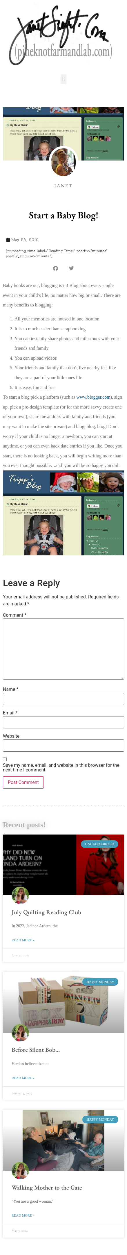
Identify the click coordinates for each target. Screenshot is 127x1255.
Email (10, 713)
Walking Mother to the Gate (47, 1187)
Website (11, 736)
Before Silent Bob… (36, 1049)
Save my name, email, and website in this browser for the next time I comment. (61, 767)
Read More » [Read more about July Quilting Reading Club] (23, 940)
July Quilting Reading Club (46, 912)
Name (11, 689)
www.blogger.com (93, 397)
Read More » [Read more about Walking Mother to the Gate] (23, 1215)
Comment (14, 615)
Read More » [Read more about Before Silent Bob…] (23, 1078)
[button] (63, 79)
